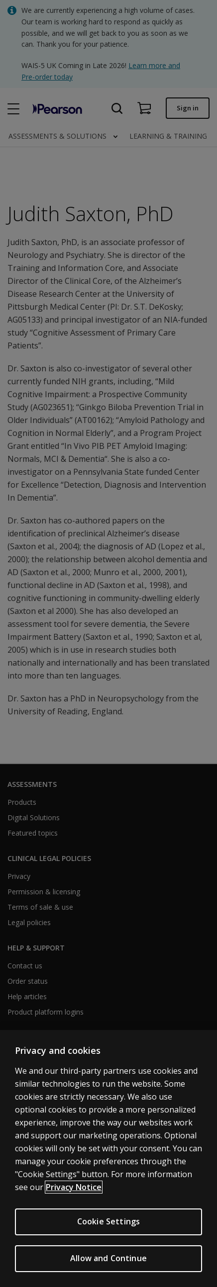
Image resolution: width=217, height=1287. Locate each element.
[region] (108, 1158)
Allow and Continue (108, 1258)
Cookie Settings (108, 1221)
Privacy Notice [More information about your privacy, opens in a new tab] (74, 1187)
